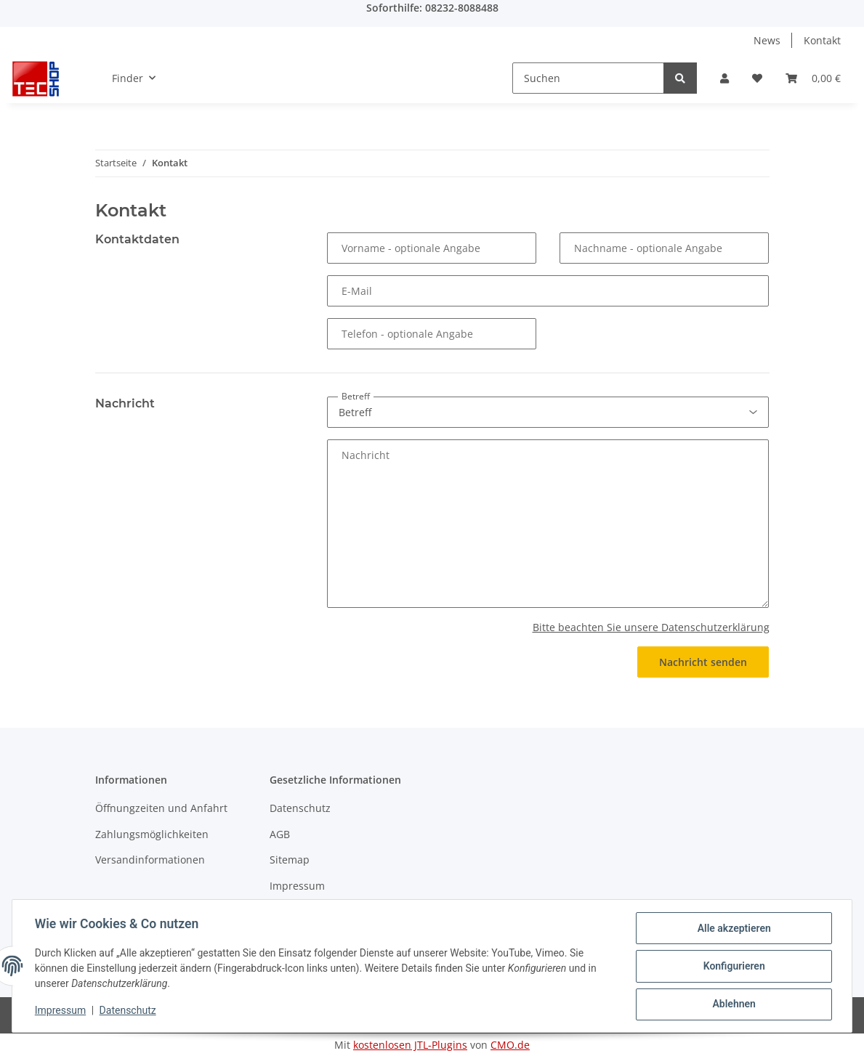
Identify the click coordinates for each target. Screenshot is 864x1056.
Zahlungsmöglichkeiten (152, 834)
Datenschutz (300, 808)
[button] (724, 78)
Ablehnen (732, 1004)
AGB (280, 834)
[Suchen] (588, 78)
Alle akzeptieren (733, 929)
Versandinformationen (150, 859)
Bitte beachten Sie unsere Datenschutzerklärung (651, 627)
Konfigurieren (733, 966)
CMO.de (510, 1045)
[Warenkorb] (813, 78)
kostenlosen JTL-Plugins (410, 1045)
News (767, 40)
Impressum (297, 886)
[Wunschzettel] (757, 78)
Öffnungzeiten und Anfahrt (161, 808)
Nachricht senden (703, 662)
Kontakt (822, 40)
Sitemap (290, 859)
